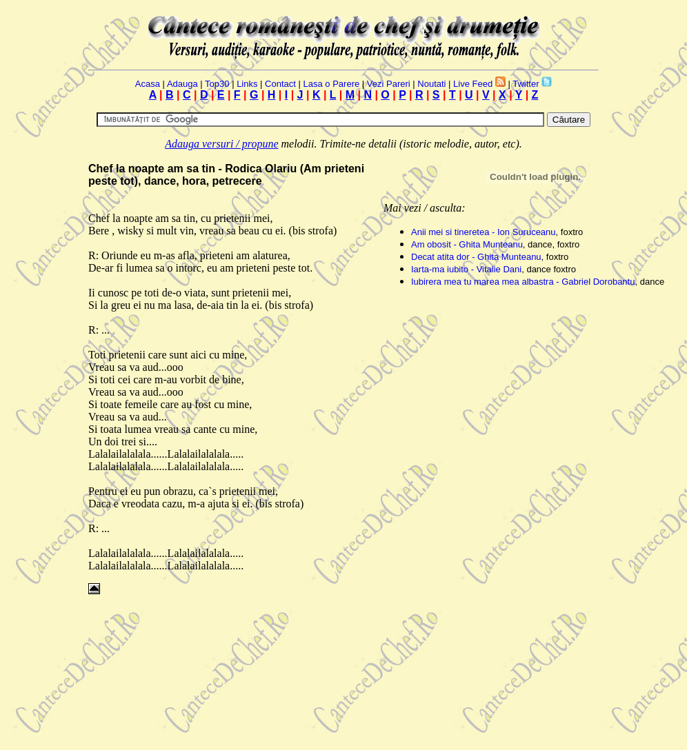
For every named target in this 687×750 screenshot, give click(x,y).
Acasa (147, 84)
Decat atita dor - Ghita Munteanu (476, 257)
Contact (280, 84)
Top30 (217, 84)
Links (247, 84)
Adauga (182, 84)
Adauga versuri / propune (221, 144)
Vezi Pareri (388, 84)
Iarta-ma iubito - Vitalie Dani (466, 269)
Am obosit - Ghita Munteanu (467, 244)
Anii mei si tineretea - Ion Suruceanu (483, 232)
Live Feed (472, 84)
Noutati (431, 84)
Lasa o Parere (331, 84)
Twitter (525, 84)
